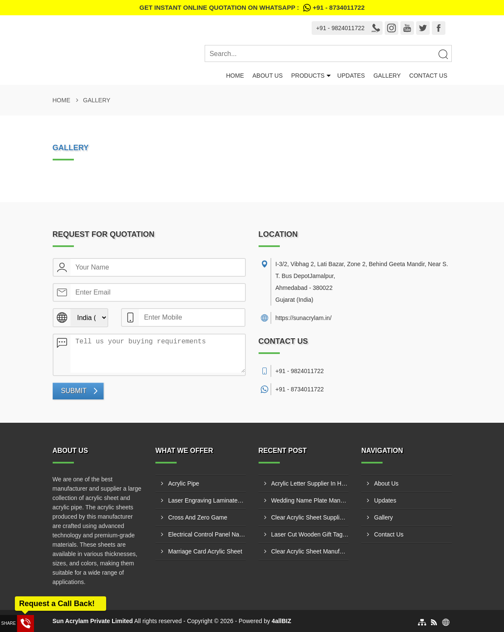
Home (235, 75)
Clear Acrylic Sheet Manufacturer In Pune (310, 551)
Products (308, 75)
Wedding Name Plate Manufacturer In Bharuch (310, 500)
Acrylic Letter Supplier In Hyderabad (310, 483)
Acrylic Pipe (183, 483)
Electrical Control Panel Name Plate (207, 534)
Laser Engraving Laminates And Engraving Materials (207, 500)
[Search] (442, 53)
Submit (74, 390)
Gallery (386, 75)
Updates (351, 75)
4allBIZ (281, 621)
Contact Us (428, 75)
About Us (267, 75)
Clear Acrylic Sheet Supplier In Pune (310, 517)
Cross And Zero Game (197, 517)
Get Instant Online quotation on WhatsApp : (251, 8)
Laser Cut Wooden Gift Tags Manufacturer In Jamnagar (310, 534)
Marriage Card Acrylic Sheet (205, 551)
